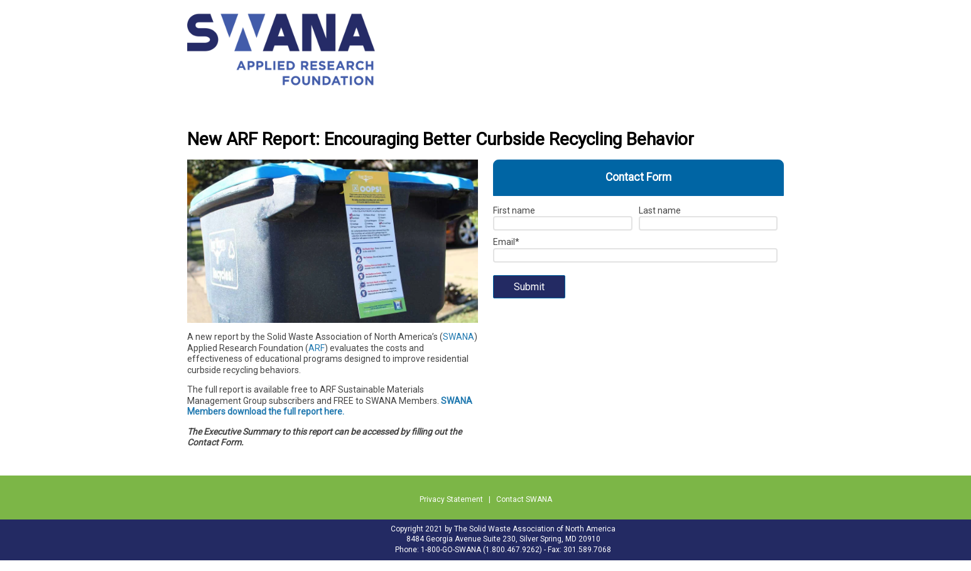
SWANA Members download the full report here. (329, 406)
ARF (316, 348)
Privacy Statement (451, 499)
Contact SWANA (524, 499)
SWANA (458, 337)
